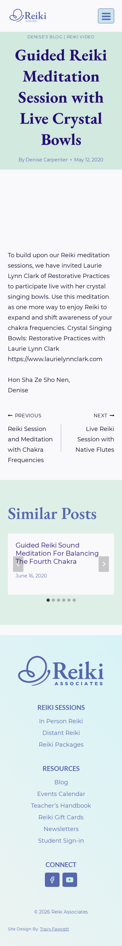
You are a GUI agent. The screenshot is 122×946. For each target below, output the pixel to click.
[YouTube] (69, 880)
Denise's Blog (44, 36)
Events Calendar (61, 794)
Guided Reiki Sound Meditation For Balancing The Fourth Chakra (57, 553)
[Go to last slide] (18, 564)
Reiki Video (81, 36)
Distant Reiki (61, 733)
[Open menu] (106, 16)
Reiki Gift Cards (61, 817)
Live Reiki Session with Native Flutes (91, 431)
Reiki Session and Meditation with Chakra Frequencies (31, 437)
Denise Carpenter (47, 160)
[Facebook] (52, 880)
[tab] (48, 600)
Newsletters (61, 829)
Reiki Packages (61, 744)
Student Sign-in (61, 840)
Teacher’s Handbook (61, 805)
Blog (61, 782)
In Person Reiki (61, 721)
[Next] (104, 564)
